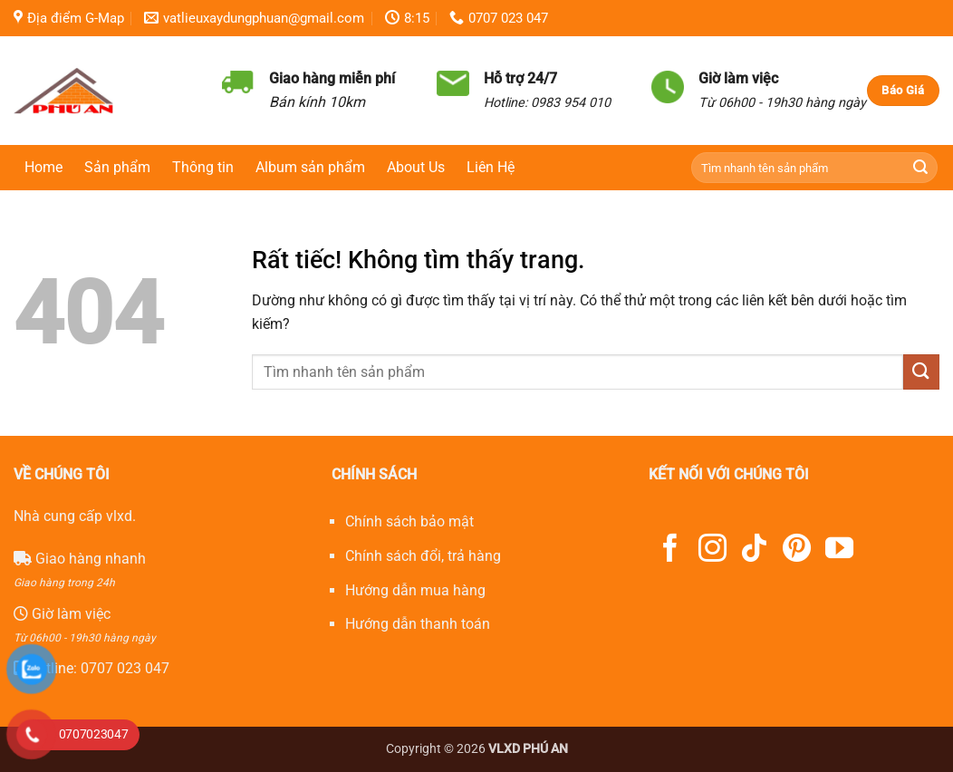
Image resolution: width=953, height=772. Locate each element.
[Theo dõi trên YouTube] (839, 550)
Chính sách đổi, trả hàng (423, 556)
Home (43, 167)
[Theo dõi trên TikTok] (754, 550)
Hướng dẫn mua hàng (415, 590)
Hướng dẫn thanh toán (417, 623)
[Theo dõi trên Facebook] (670, 550)
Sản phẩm (117, 167)
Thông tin (203, 167)
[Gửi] (921, 168)
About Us (416, 167)
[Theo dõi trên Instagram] (712, 550)
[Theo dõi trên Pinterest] (797, 550)
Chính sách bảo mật (409, 521)
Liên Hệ (491, 167)
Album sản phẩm (310, 167)
